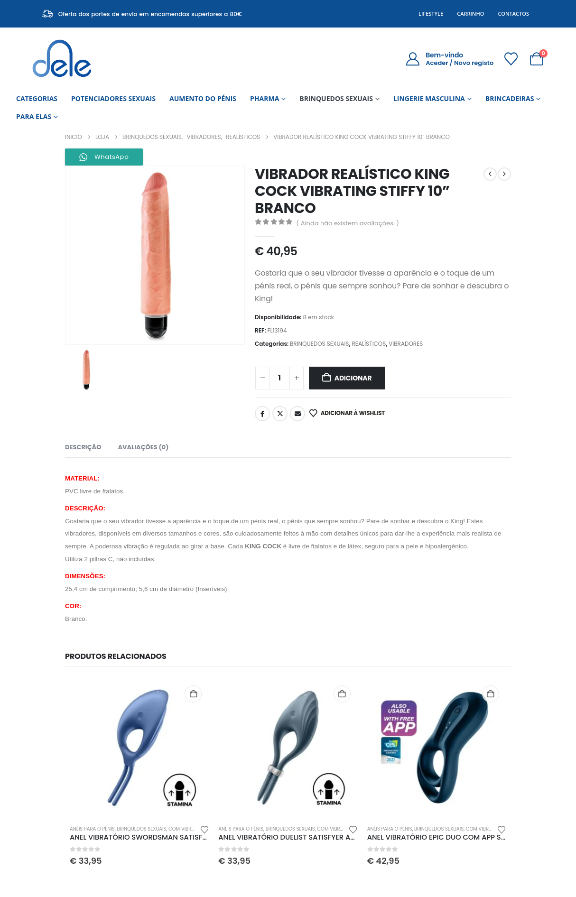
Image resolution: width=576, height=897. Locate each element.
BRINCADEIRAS (509, 98)
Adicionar (353, 378)
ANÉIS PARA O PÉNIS (92, 828)
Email (297, 413)
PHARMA (264, 98)
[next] (504, 174)
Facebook (262, 413)
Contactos (513, 13)
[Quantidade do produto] (279, 378)
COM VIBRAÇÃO (186, 828)
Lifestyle (430, 13)
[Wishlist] (511, 58)
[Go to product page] (139, 747)
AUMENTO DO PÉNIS (202, 98)
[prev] (490, 174)
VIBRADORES (406, 344)
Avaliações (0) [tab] (143, 447)
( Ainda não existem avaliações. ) (347, 223)
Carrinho (470, 13)
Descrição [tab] (83, 447)
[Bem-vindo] (449, 59)
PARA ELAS (33, 116)
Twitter (280, 413)
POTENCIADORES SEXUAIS (113, 98)
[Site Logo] (62, 59)
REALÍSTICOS (369, 344)
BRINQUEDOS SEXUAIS (336, 98)
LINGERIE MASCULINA (429, 98)
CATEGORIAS (36, 98)
